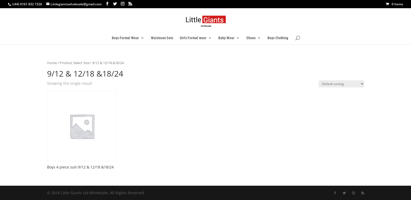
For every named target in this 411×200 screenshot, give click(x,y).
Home (52, 62)
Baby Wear (226, 38)
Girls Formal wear (193, 38)
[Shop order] (341, 83)
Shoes (251, 38)
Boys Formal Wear (125, 38)
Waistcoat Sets (162, 38)
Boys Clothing (277, 38)
